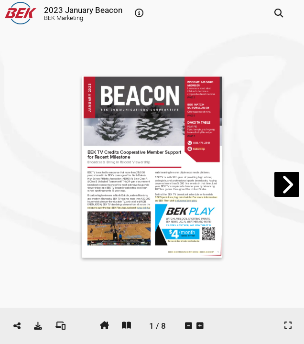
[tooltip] (139, 13)
